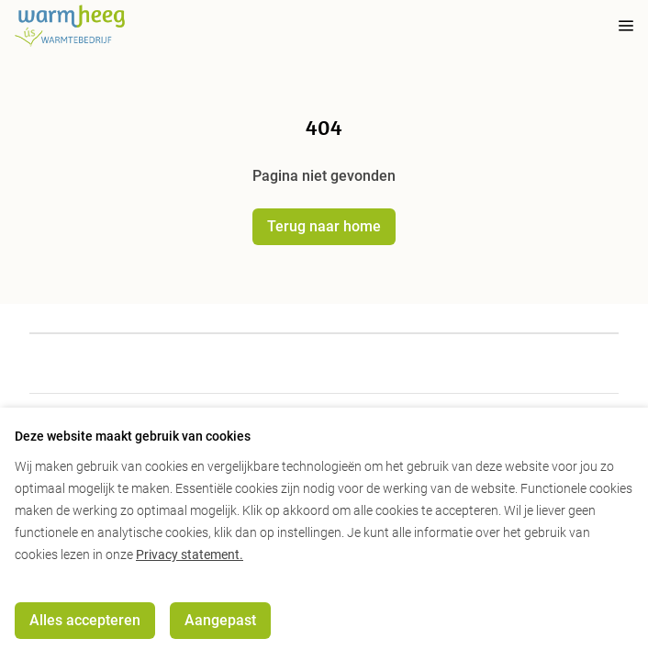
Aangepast (220, 620)
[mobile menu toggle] (613, 25)
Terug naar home (324, 226)
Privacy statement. (189, 554)
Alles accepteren (84, 620)
